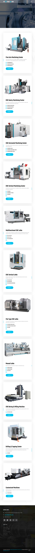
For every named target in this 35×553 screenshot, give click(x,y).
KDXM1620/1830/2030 (10, 105)
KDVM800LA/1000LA (10, 192)
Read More (9, 68)
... (7, 195)
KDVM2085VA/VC (9, 62)
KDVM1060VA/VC (9, 65)
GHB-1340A (9, 370)
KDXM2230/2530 (9, 108)
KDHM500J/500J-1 (10, 148)
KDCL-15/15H (9, 237)
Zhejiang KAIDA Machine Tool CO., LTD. (16, 549)
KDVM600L (9, 191)
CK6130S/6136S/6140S (10, 324)
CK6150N (8, 327)
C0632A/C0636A (9, 367)
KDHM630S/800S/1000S (11, 151)
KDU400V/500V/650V (10, 64)
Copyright (4, 549)
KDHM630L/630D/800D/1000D (12, 149)
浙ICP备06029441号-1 (6, 550)
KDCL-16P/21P (9, 235)
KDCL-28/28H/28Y (10, 238)
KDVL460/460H (9, 281)
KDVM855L (9, 194)
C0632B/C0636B (9, 369)
